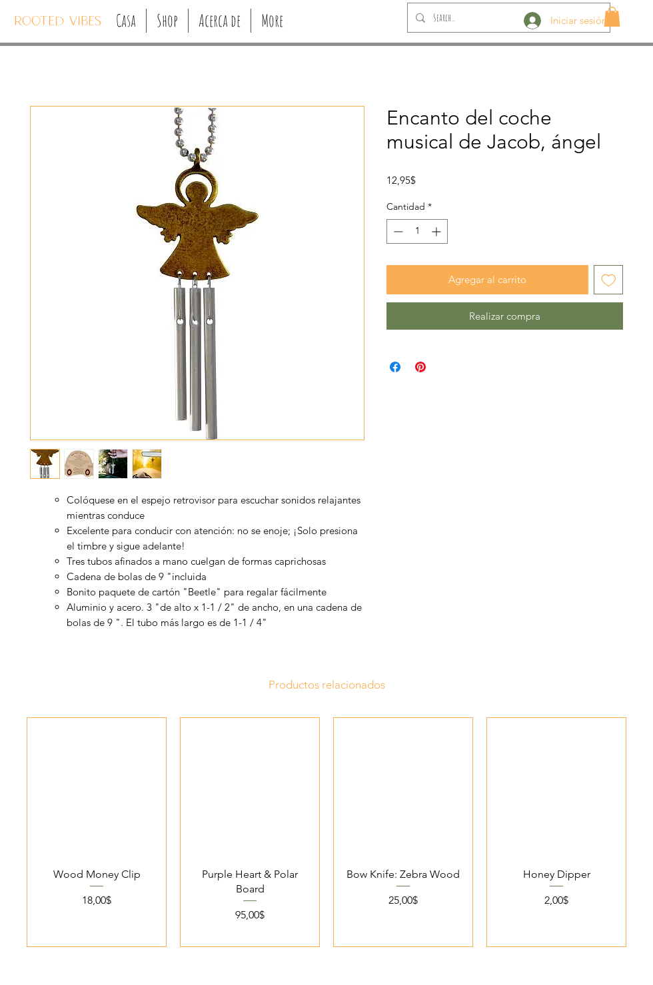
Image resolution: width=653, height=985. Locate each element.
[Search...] (507, 17)
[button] (167, 21)
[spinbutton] (417, 231)
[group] (326, 832)
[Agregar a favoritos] (609, 280)
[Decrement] (396, 231)
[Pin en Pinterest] (420, 367)
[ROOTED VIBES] (57, 22)
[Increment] (437, 231)
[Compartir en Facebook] (395, 367)
